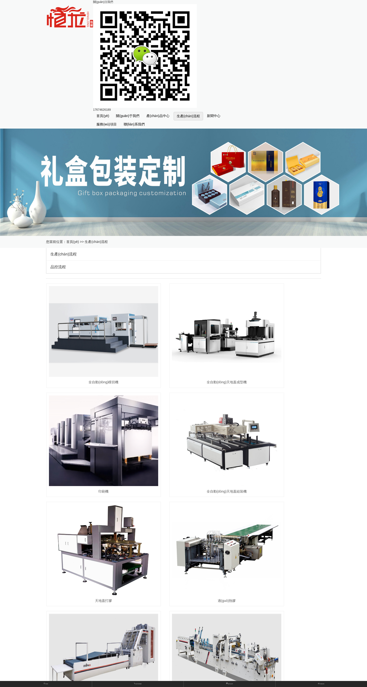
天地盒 (126, 578)
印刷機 (278, 358)
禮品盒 (126, 570)
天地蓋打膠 (183, 444)
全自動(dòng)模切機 (89, 358)
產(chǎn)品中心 (158, 116)
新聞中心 (213, 116)
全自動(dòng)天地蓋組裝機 (89, 444)
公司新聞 (127, 637)
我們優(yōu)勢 (321, 683)
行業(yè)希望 (166, 637)
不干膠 (161, 585)
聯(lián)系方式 (131, 667)
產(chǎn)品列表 (229, 683)
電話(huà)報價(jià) (138, 683)
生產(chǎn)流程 (188, 116)
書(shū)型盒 (165, 570)
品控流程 (58, 267)
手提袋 (161, 578)
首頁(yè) (102, 116)
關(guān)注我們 (103, 2)
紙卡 (124, 593)
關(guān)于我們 (127, 116)
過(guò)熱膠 (278, 444)
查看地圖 (163, 667)
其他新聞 (127, 645)
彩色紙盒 (127, 585)
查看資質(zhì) (130, 675)
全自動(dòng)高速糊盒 (183, 529)
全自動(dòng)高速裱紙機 (89, 529)
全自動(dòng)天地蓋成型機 (183, 358)
